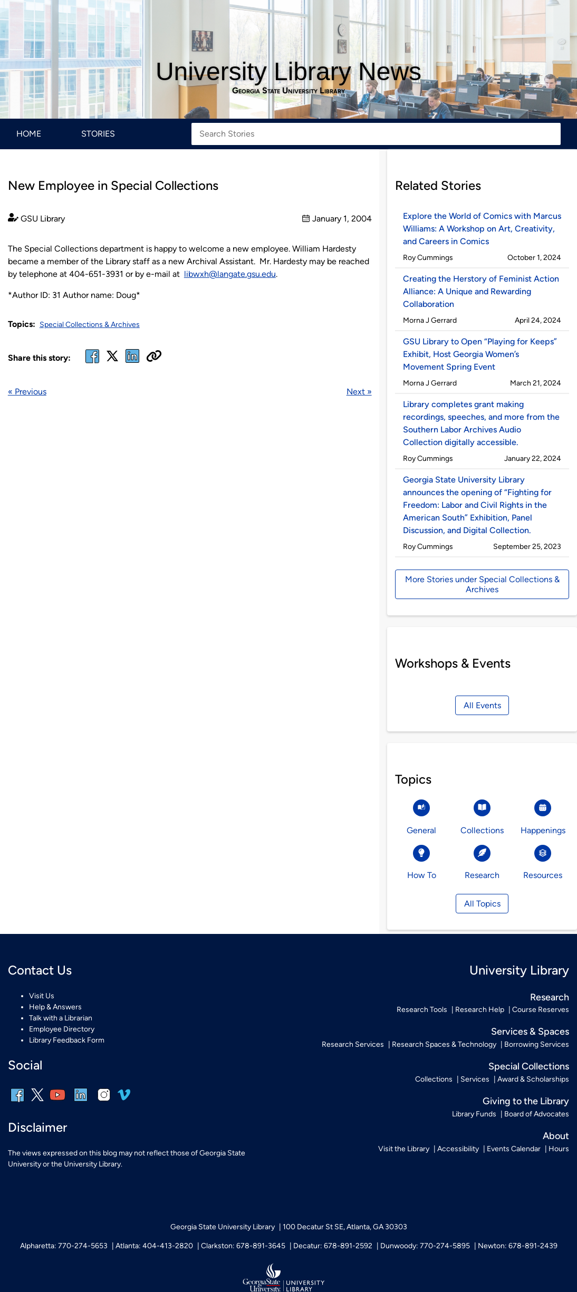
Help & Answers (55, 1006)
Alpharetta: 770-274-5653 (64, 1245)
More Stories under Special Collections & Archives (482, 584)
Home (28, 134)
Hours (559, 1148)
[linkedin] (80, 1101)
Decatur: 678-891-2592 (332, 1245)
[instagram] (103, 1101)
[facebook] (92, 363)
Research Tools (422, 1009)
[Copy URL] (154, 357)
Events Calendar (514, 1148)
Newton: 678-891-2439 (517, 1245)
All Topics (482, 904)
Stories (98, 134)
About (556, 1135)
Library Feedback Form (66, 1040)
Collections (434, 1079)
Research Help (479, 1009)
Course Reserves (540, 1009)
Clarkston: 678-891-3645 (243, 1245)
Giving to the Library (526, 1100)
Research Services (353, 1044)
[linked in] (132, 363)
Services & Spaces (530, 1031)
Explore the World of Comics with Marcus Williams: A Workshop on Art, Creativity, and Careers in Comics (482, 228)
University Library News (288, 71)
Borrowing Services (536, 1044)
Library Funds (474, 1114)
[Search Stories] (376, 134)
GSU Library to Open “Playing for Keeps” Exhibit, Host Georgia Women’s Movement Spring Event (480, 354)
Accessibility (458, 1148)
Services (474, 1079)
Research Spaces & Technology (444, 1044)
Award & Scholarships (533, 1079)
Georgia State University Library (288, 90)
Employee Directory (61, 1029)
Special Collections (528, 1066)
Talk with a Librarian (60, 1018)
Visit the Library (403, 1148)
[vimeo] (124, 1098)
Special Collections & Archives (90, 324)
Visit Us (41, 995)
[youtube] (57, 1101)
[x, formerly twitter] (112, 359)
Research (549, 996)
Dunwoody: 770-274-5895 (425, 1245)
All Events (482, 705)
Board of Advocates (536, 1114)
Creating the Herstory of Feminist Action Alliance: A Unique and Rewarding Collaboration (481, 291)
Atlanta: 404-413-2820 (154, 1245)
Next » (359, 392)
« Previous (27, 392)
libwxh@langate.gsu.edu (230, 274)
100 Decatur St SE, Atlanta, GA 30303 (345, 1226)
